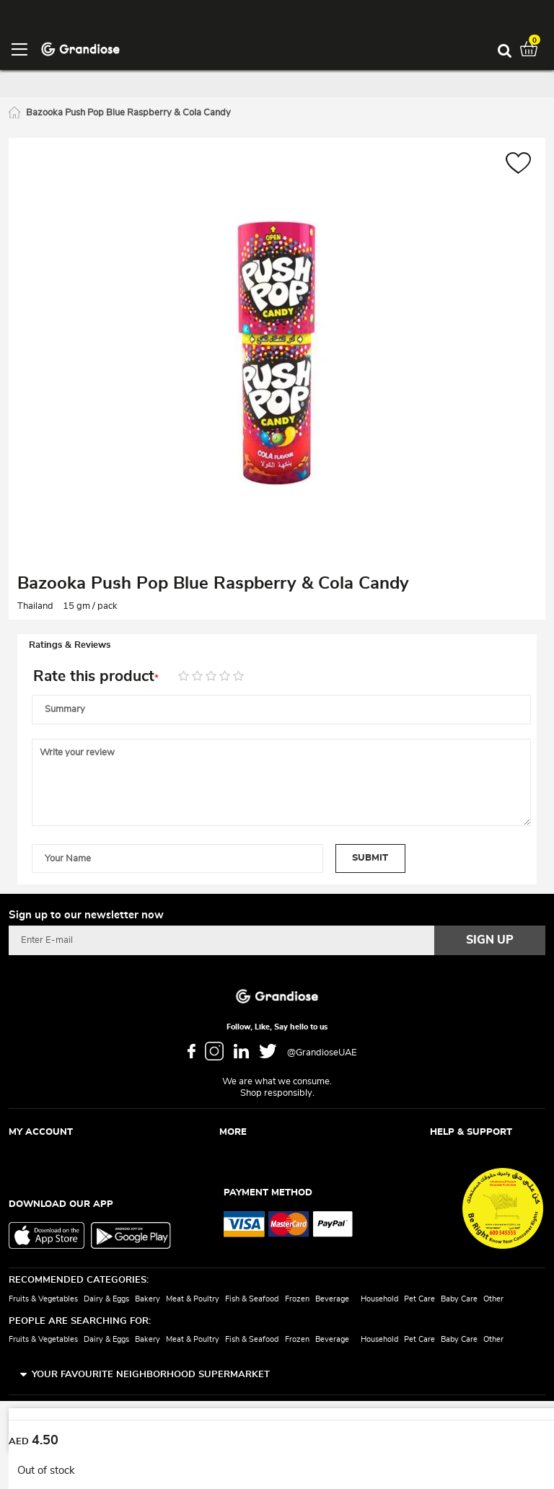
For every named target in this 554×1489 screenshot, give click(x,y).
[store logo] (80, 47)
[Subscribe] (489, 940)
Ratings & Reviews (69, 645)
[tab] (277, 645)
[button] (518, 164)
